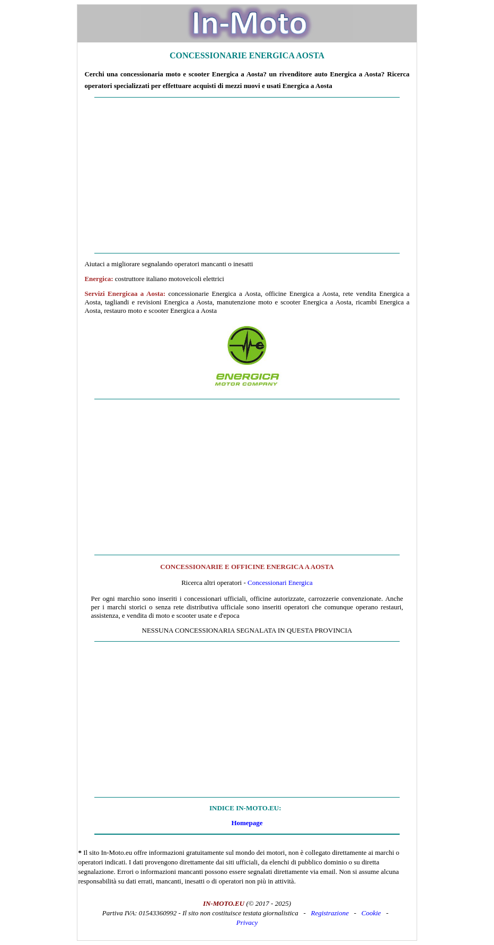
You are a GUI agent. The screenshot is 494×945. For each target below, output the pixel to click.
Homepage (246, 823)
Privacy (247, 922)
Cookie (371, 913)
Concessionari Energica (280, 583)
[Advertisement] (247, 175)
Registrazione (330, 913)
